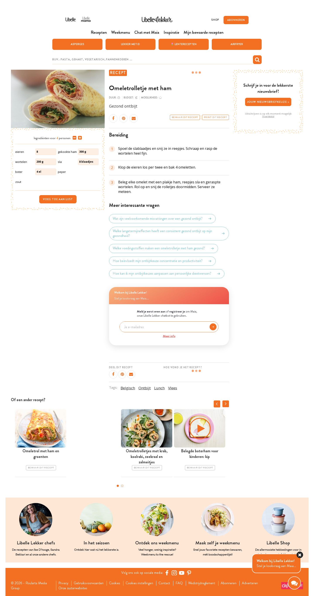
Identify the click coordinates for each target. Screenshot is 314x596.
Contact (164, 583)
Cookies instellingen (139, 583)
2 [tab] (122, 486)
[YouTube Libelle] (181, 572)
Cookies (114, 583)
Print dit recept (215, 117)
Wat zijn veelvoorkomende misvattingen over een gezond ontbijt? (162, 218)
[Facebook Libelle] (166, 572)
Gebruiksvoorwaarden (89, 583)
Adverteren (250, 583)
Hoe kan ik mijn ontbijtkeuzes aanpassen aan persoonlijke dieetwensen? (167, 273)
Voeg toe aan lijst (58, 199)
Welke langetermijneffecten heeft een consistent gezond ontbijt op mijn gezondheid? (169, 233)
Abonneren (228, 583)
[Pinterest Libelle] (189, 572)
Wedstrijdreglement (201, 583)
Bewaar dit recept (185, 117)
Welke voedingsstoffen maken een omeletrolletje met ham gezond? (163, 248)
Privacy (63, 583)
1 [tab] (118, 486)
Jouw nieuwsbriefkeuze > (268, 102)
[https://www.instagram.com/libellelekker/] (174, 572)
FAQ (179, 583)
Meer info (169, 336)
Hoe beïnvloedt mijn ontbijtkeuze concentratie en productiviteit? (162, 261)
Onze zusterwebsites (72, 588)
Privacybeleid (268, 116)
